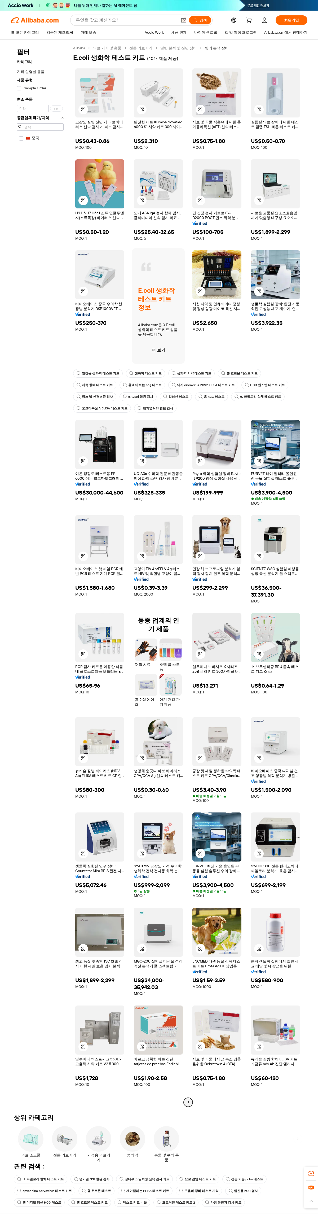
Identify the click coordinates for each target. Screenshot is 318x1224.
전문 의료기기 (140, 48)
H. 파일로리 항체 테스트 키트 (258, 397)
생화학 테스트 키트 (145, 373)
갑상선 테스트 (175, 397)
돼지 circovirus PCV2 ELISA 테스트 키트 (203, 385)
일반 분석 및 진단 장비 (178, 48)
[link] (311, 1174)
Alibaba (79, 48)
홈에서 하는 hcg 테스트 (142, 385)
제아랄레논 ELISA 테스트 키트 (145, 1191)
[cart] (250, 21)
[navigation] (40, 575)
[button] (183, 20)
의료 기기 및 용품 (107, 48)
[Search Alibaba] (126, 20)
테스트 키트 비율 (132, 1202)
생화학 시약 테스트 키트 (191, 373)
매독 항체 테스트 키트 (95, 385)
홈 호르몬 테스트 (96, 1191)
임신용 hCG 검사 (243, 1191)
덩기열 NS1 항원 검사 (155, 408)
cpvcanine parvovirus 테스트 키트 (44, 1191)
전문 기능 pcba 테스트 (244, 1179)
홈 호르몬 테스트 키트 (239, 373)
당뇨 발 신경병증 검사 (95, 397)
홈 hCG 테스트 (211, 397)
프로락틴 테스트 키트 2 (176, 1202)
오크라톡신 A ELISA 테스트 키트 (102, 408)
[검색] (200, 20)
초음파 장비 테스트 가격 (199, 1191)
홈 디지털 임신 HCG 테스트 (39, 1202)
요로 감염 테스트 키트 (197, 1179)
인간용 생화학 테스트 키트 (98, 373)
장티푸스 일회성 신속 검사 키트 (144, 1179)
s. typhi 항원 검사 (138, 397)
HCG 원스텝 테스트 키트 (265, 385)
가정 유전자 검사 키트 (223, 1202)
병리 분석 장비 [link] (217, 48)
